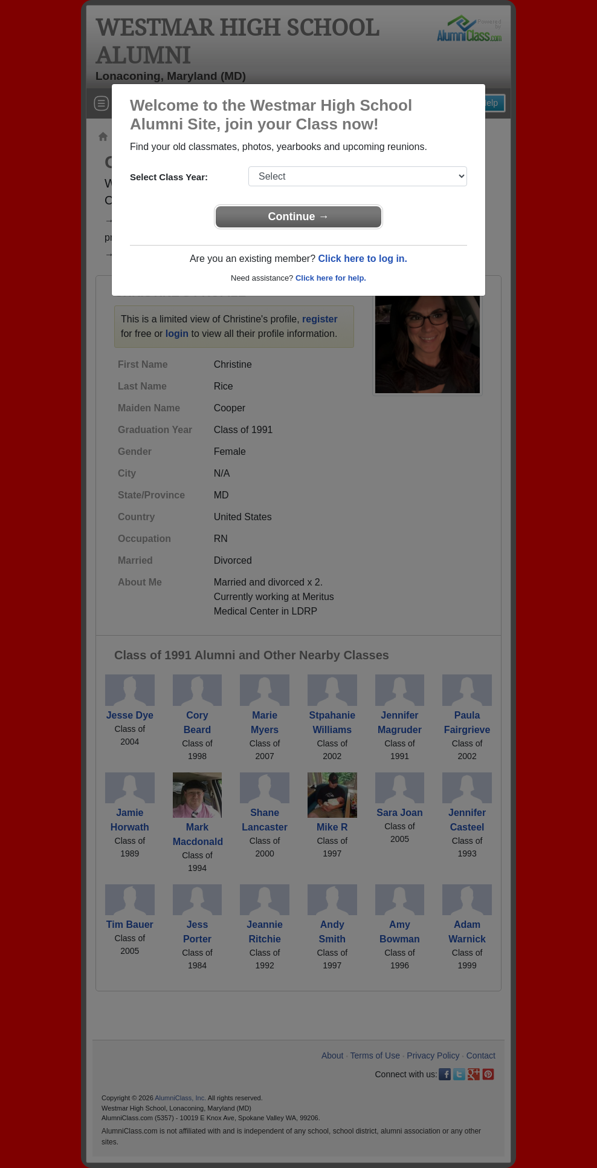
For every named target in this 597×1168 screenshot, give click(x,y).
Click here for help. (330, 277)
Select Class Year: (169, 177)
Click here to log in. (362, 258)
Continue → (298, 216)
